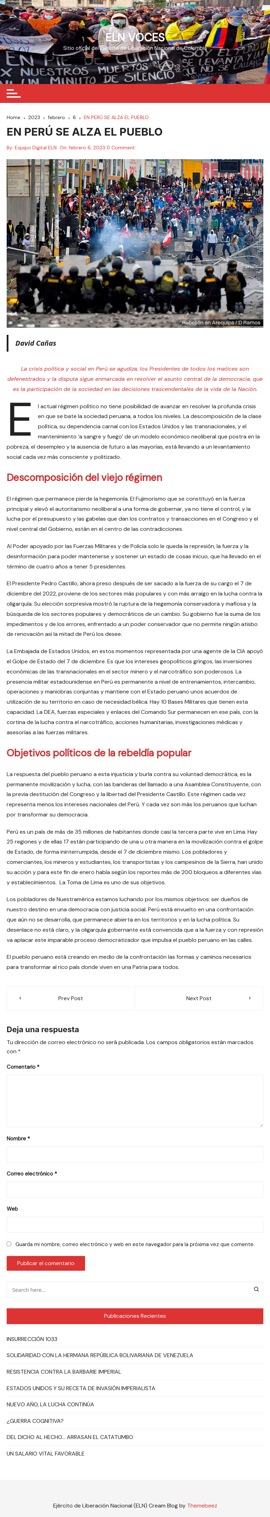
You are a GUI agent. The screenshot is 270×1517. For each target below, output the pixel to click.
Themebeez (202, 1505)
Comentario (23, 1066)
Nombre (18, 1138)
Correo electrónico (32, 1173)
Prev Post (70, 998)
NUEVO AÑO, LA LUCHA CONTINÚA (50, 1404)
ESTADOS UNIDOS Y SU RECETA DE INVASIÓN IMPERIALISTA (81, 1388)
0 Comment (121, 147)
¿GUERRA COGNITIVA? (35, 1421)
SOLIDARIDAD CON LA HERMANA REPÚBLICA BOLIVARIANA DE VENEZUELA (100, 1355)
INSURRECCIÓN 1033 (32, 1339)
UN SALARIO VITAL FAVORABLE (46, 1453)
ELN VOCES (135, 37)
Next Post (199, 998)
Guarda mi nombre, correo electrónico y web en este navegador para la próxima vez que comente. (135, 1244)
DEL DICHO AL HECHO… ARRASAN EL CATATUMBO (70, 1437)
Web (12, 1208)
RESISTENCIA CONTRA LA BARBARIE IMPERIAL (64, 1371)
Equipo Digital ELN (36, 147)
